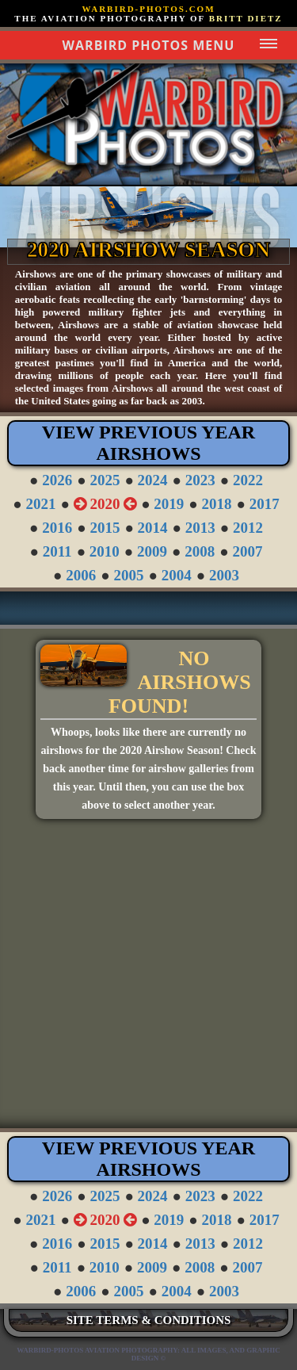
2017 (264, 504)
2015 (104, 527)
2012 (248, 527)
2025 (104, 480)
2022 (248, 480)
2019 (169, 504)
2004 (177, 575)
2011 (57, 551)
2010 (104, 551)
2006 (81, 575)
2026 (57, 480)
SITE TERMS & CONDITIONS (149, 1320)
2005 (129, 575)
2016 (57, 527)
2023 (200, 480)
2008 (200, 551)
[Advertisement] (148, 979)
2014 (153, 527)
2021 (40, 504)
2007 (248, 551)
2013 (200, 527)
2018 (217, 504)
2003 (224, 575)
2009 (152, 551)
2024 (153, 480)
